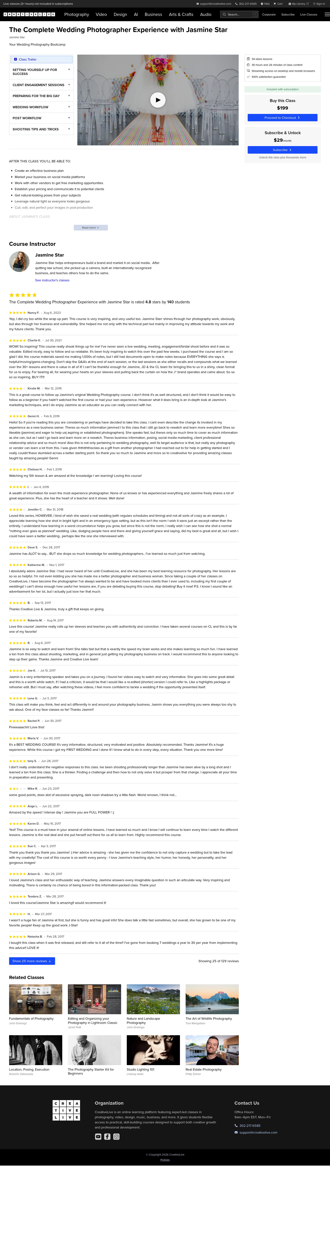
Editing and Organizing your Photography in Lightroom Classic (93, 1020)
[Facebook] (107, 1136)
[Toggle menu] (327, 14)
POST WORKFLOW (27, 118)
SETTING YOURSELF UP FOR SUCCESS (35, 71)
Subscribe (288, 14)
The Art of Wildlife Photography (209, 1018)
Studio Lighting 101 (140, 1069)
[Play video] (158, 100)
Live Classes (308, 14)
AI (136, 14)
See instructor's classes (52, 280)
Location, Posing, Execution (29, 1069)
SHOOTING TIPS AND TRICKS (36, 129)
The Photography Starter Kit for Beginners (91, 1071)
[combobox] (239, 14)
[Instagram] (116, 1136)
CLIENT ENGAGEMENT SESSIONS (38, 84)
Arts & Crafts (181, 14)
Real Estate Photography (204, 1069)
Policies (165, 1160)
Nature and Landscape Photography (143, 1020)
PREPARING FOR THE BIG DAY (36, 95)
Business (153, 14)
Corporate (269, 14)
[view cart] (279, 3)
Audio (205, 14)
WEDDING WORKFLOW (30, 107)
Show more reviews (32, 961)
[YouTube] (98, 1136)
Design (120, 14)
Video (101, 14)
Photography (76, 14)
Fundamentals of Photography (31, 1018)
